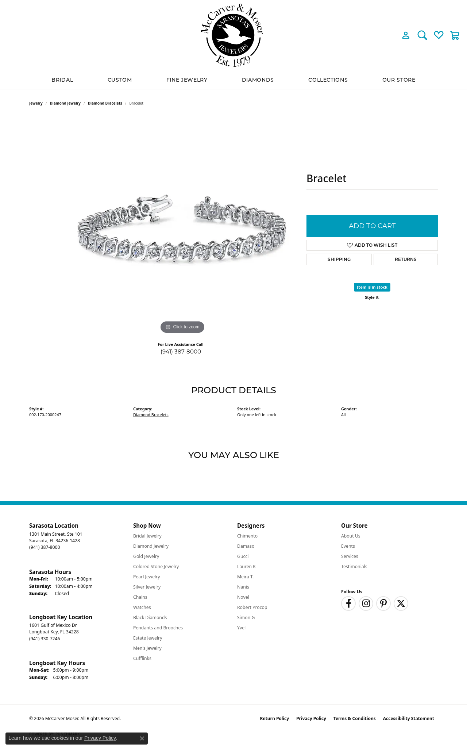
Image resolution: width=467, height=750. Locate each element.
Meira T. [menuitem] (245, 577)
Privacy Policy (311, 718)
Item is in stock (372, 287)
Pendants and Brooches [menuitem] (158, 628)
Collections (328, 80)
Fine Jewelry (187, 80)
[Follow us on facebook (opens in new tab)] (348, 603)
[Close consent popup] (142, 738)
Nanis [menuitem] (243, 587)
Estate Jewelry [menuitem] (147, 638)
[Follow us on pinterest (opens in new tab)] (383, 603)
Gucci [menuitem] (242, 556)
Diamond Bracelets (105, 103)
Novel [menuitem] (243, 597)
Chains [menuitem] (140, 597)
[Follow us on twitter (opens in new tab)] (401, 603)
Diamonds (258, 80)
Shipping (339, 259)
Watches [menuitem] (142, 607)
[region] (182, 226)
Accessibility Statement (408, 718)
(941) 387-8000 (181, 351)
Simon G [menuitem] (246, 617)
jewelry (36, 103)
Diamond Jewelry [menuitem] (151, 546)
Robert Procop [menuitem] (252, 607)
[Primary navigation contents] (233, 80)
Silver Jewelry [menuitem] (147, 587)
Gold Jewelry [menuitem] (146, 556)
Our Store (399, 80)
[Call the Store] (44, 547)
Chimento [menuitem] (247, 536)
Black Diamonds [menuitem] (150, 617)
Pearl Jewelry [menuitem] (146, 577)
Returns (406, 259)
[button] (405, 35)
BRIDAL (62, 80)
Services (349, 556)
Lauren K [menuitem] (246, 566)
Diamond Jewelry (65, 103)
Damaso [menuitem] (245, 546)
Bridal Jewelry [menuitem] (147, 536)
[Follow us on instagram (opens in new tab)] (366, 603)
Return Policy (274, 718)
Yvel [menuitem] (241, 628)
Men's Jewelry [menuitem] (147, 648)
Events (348, 546)
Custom (120, 80)
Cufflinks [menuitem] (142, 658)
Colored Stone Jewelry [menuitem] (156, 566)
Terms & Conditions (354, 718)
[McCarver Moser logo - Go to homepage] (233, 35)
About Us (350, 536)
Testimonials (354, 566)
